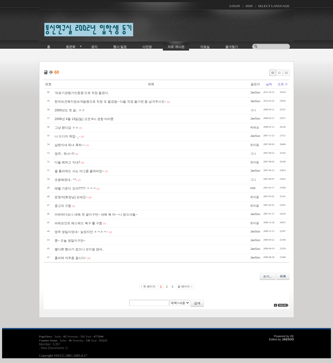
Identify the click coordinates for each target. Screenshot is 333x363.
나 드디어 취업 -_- (67, 136)
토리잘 (254, 144)
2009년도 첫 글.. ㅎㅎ (70, 110)
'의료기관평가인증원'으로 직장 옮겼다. (82, 93)
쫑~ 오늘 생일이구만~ (70, 240)
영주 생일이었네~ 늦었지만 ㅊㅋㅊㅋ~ (81, 232)
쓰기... (267, 276)
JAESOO (288, 339)
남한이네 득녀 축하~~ (70, 145)
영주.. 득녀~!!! (64, 154)
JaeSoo (255, 92)
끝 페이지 (184, 286)
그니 (253, 110)
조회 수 (283, 84)
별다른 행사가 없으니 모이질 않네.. (79, 249)
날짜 (269, 84)
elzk (253, 188)
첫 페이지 (149, 286)
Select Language (273, 6)
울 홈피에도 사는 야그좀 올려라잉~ (79, 171)
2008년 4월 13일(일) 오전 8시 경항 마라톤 (84, 119)
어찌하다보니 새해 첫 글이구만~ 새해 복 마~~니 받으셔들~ (96, 214)
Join (249, 6)
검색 (197, 303)
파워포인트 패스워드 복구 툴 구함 (78, 223)
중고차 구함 (63, 206)
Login (235, 6)
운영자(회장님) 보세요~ (71, 197)
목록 (283, 276)
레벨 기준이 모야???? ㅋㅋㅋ (75, 188)
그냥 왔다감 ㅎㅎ (67, 128)
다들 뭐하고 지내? (67, 162)
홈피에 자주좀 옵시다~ (71, 258)
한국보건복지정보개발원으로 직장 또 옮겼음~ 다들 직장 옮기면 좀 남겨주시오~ (110, 101)
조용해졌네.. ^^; (66, 180)
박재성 (254, 127)
